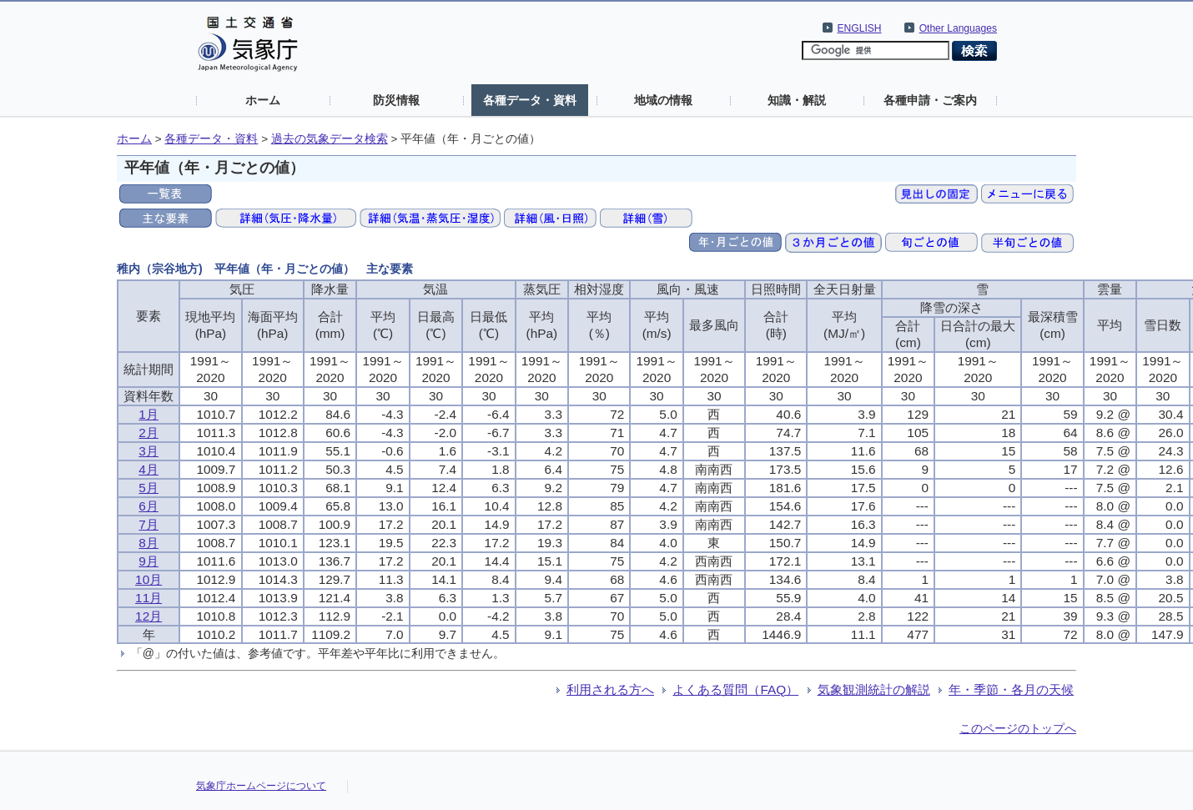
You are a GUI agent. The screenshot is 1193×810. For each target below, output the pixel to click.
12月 (148, 616)
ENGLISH (860, 28)
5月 (148, 487)
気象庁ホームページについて (261, 786)
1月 (148, 414)
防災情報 (396, 100)
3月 (148, 451)
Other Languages (958, 28)
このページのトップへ (1017, 728)
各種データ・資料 (529, 100)
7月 (148, 524)
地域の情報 (663, 100)
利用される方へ (610, 689)
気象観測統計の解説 (874, 689)
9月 (148, 561)
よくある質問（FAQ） (735, 689)
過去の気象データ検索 (329, 139)
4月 (148, 469)
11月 (148, 598)
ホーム (262, 100)
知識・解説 (797, 100)
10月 (148, 579)
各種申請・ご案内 (930, 100)
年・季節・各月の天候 (1011, 689)
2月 (148, 432)
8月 (148, 543)
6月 (148, 506)
